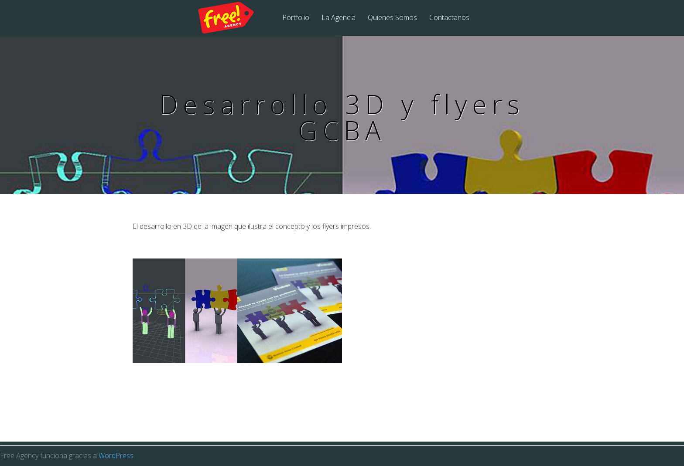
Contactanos (449, 18)
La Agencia (338, 18)
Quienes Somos (392, 18)
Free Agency (231, 18)
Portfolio (295, 18)
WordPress (116, 455)
